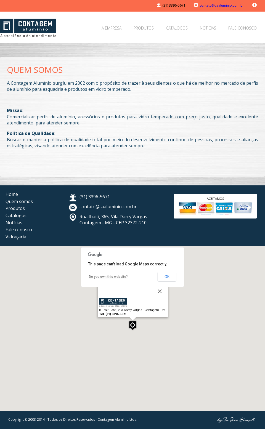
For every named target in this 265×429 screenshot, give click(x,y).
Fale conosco (242, 28)
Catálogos (177, 28)
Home (12, 194)
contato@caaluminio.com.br (222, 5)
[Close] (159, 291)
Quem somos (19, 201)
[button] (132, 325)
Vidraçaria (16, 237)
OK (167, 277)
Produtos (144, 28)
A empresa (111, 28)
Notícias (208, 28)
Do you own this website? (108, 277)
